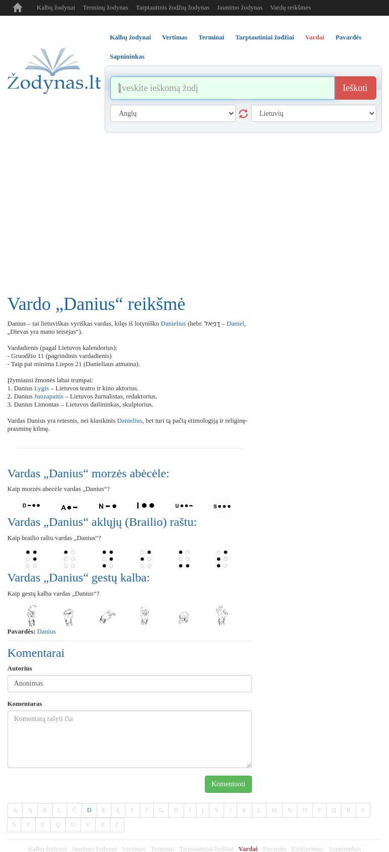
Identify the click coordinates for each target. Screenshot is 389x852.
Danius (46, 631)
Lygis (41, 388)
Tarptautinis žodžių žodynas (172, 7)
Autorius (20, 668)
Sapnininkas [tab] (127, 56)
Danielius (173, 323)
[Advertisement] (195, 208)
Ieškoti (355, 88)
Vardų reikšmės (290, 7)
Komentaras (25, 703)
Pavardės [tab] (348, 37)
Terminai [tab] (211, 37)
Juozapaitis (49, 396)
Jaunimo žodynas (240, 7)
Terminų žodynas (105, 7)
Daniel (235, 323)
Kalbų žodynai (56, 7)
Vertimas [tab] (174, 37)
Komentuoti (228, 784)
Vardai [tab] (314, 37)
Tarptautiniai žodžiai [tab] (264, 37)
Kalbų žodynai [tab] (130, 37)
